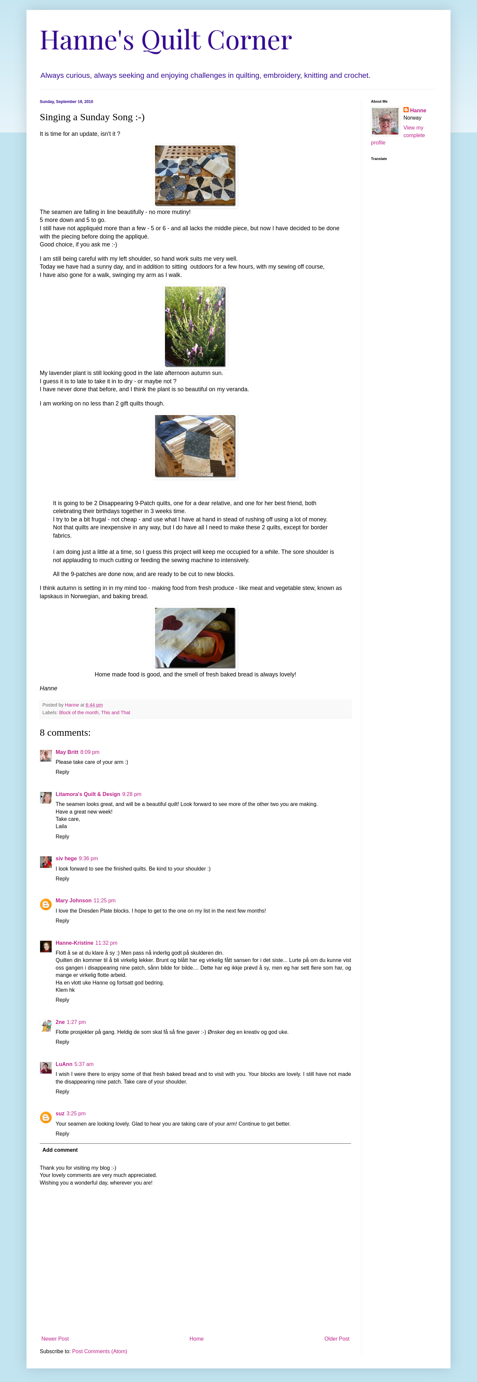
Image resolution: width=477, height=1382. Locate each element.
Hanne (418, 110)
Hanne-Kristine (74, 943)
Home (196, 1339)
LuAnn (64, 1064)
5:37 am (84, 1064)
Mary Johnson (73, 900)
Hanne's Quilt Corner (166, 38)
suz (60, 1113)
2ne (60, 1022)
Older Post (336, 1339)
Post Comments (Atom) (99, 1351)
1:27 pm (76, 1022)
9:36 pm (88, 858)
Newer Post (55, 1339)
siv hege (66, 858)
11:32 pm (106, 943)
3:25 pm (76, 1113)
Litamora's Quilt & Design (88, 794)
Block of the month (78, 712)
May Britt (67, 752)
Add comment (60, 1150)
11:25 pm (104, 900)
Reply (62, 772)
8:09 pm (89, 752)
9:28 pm (131, 794)
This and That (115, 712)
